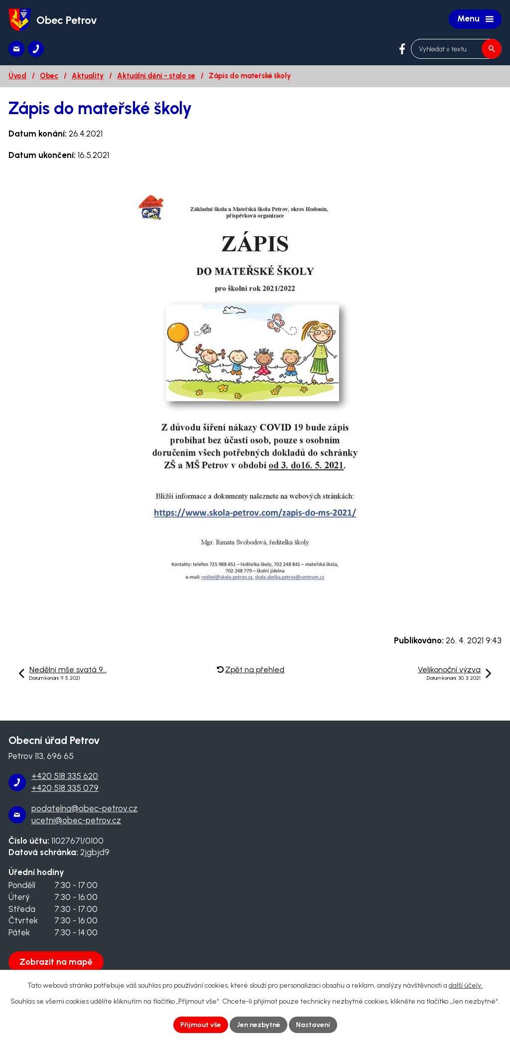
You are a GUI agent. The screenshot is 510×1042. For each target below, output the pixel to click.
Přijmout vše (200, 1025)
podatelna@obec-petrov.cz (84, 808)
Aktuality (88, 75)
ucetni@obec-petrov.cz (76, 820)
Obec (49, 75)
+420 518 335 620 (64, 776)
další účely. (466, 985)
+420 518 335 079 (65, 788)
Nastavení (313, 1025)
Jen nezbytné (258, 1025)
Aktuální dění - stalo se (156, 75)
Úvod (17, 75)
